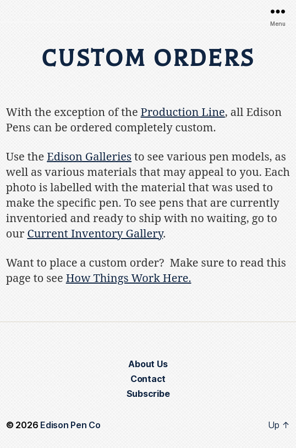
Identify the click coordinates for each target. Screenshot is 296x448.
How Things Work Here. (128, 278)
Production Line (183, 112)
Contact (148, 378)
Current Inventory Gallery (95, 234)
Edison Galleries (89, 157)
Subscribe (148, 393)
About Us (147, 363)
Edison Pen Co (70, 424)
